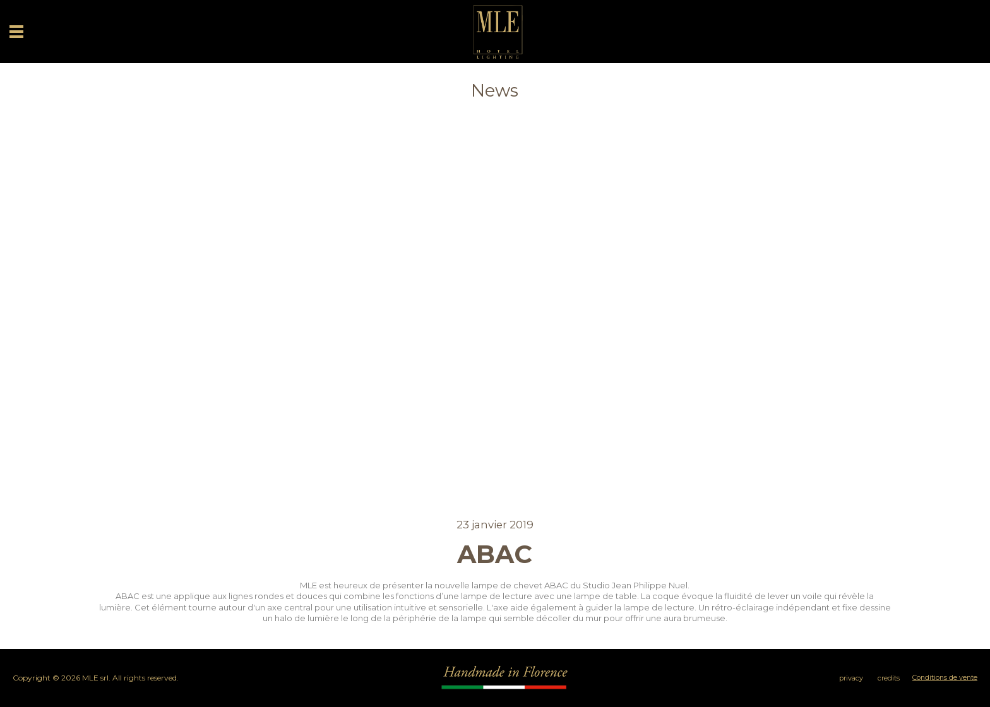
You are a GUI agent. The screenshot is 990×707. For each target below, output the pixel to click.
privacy (851, 678)
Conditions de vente (944, 678)
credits (889, 678)
